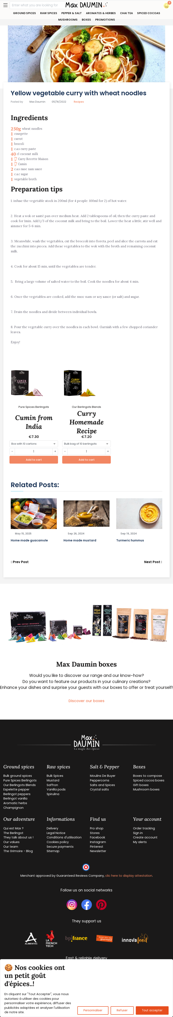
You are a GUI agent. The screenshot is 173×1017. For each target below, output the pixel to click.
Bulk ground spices (17, 776)
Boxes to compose (147, 776)
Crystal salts (99, 789)
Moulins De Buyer (102, 776)
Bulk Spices (55, 776)
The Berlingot (13, 833)
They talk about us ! (18, 837)
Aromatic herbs (15, 803)
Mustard (53, 780)
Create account (145, 837)
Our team (10, 847)
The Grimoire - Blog (18, 851)
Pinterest (96, 847)
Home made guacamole (29, 540)
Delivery (52, 828)
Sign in (138, 833)
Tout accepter (152, 1010)
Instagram (98, 842)
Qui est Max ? (13, 828)
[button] (166, 5)
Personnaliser (92, 1010)
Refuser (122, 1010)
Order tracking (144, 828)
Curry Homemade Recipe (86, 422)
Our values (11, 842)
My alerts (140, 842)
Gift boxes (141, 785)
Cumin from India (34, 422)
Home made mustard (79, 540)
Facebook (97, 837)
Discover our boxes (86, 700)
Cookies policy (58, 842)
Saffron (52, 785)
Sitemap (53, 851)
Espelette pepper (16, 789)
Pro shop (96, 828)
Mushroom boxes (146, 789)
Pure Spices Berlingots (20, 780)
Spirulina (53, 794)
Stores (95, 833)
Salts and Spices (102, 785)
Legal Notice (56, 833)
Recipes (79, 101)
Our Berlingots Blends (19, 785)
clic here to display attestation (128, 876)
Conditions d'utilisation (64, 837)
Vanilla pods (56, 789)
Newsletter (98, 851)
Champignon (13, 808)
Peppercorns (99, 780)
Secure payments (60, 847)
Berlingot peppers (16, 794)
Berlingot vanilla (15, 798)
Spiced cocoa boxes (148, 780)
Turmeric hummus (130, 540)
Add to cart (34, 459)
